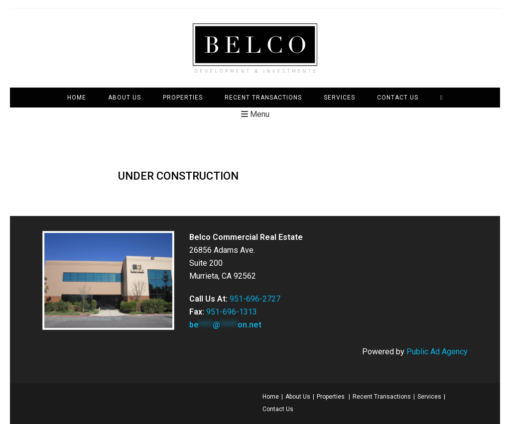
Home (270, 396)
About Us (297, 396)
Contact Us (277, 409)
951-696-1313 (231, 312)
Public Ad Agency (437, 351)
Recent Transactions (382, 396)
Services (429, 396)
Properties (331, 396)
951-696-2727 (255, 299)
